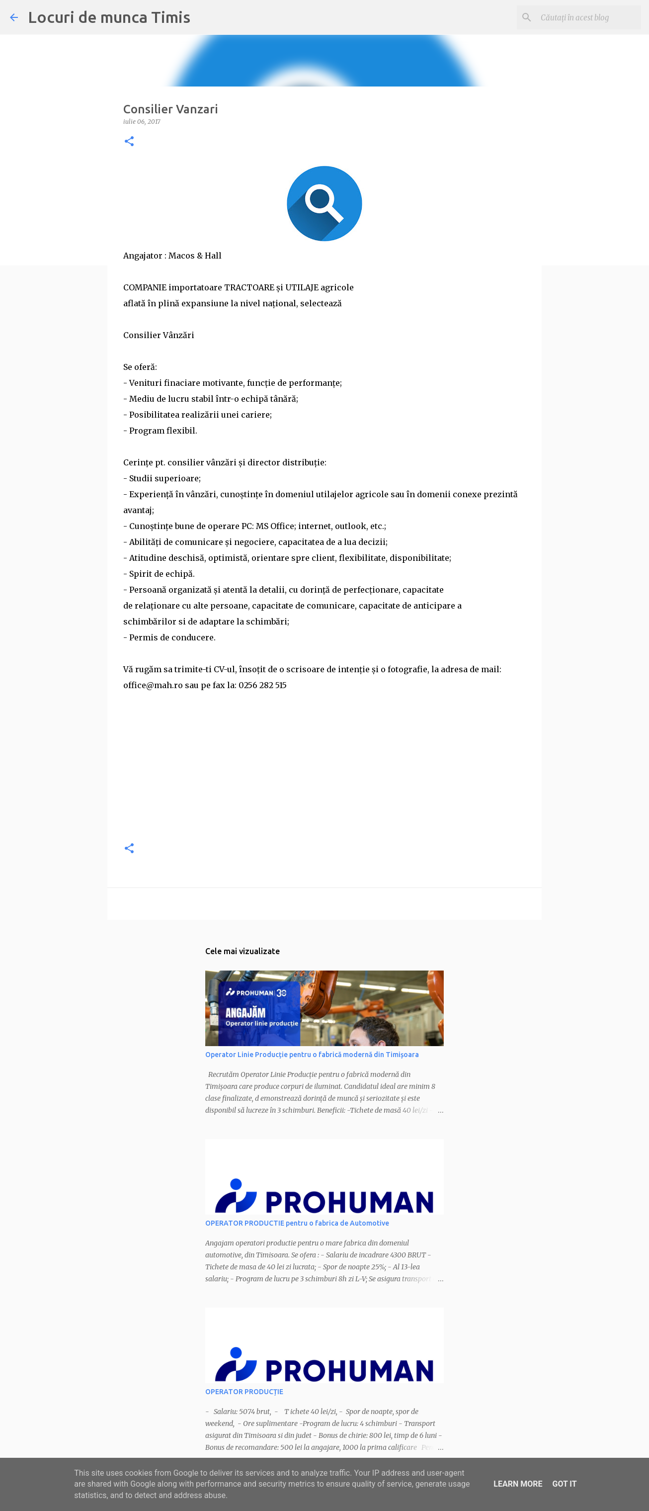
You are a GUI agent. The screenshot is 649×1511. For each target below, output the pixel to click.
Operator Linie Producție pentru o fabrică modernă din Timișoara (312, 1055)
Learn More (517, 1484)
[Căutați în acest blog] (589, 17)
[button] (129, 142)
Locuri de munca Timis (109, 17)
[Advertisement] (324, 762)
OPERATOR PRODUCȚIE (244, 1392)
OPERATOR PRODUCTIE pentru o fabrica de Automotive (297, 1223)
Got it (564, 1484)
